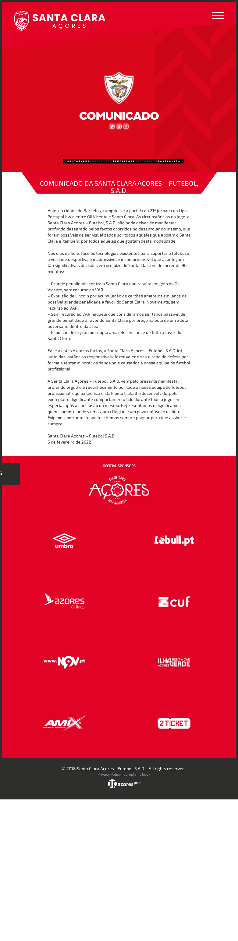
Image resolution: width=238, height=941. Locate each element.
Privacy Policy (109, 774)
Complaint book (136, 774)
